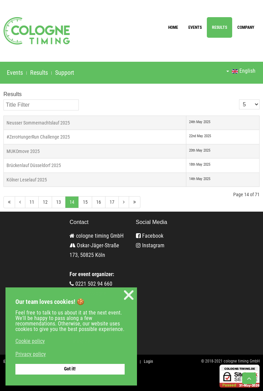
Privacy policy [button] (30, 354)
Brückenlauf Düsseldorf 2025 (34, 165)
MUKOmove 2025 (23, 151)
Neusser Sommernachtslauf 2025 (38, 123)
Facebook (149, 236)
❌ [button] (128, 295)
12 (45, 202)
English (240, 71)
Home (173, 27)
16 (98, 202)
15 (85, 202)
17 (112, 202)
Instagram (150, 245)
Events (195, 27)
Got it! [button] (70, 369)
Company (245, 27)
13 (58, 202)
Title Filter (3, 99)
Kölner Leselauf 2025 (27, 179)
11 (31, 202)
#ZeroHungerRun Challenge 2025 (38, 137)
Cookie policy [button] (30, 341)
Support (64, 72)
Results (219, 27)
